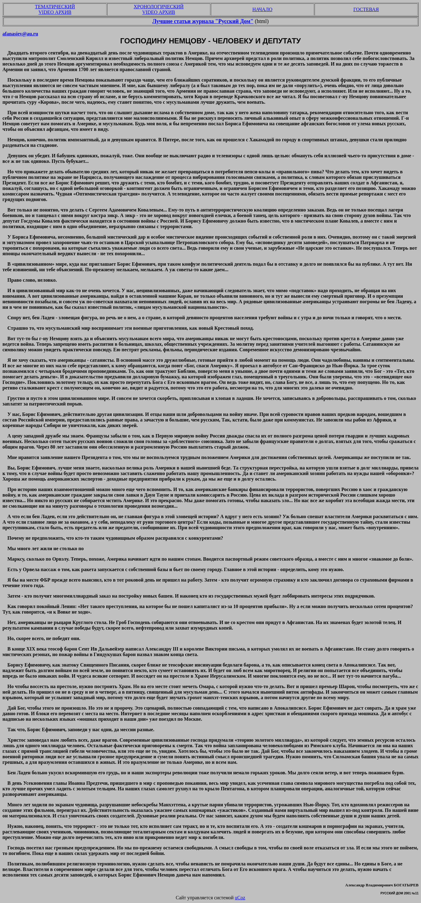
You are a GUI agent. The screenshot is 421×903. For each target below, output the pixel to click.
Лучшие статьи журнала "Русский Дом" (203, 21)
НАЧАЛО (262, 9)
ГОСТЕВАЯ (366, 9)
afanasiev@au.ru (20, 33)
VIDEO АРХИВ (54, 12)
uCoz (240, 897)
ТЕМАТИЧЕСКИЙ (55, 6)
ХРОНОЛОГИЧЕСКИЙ (158, 6)
